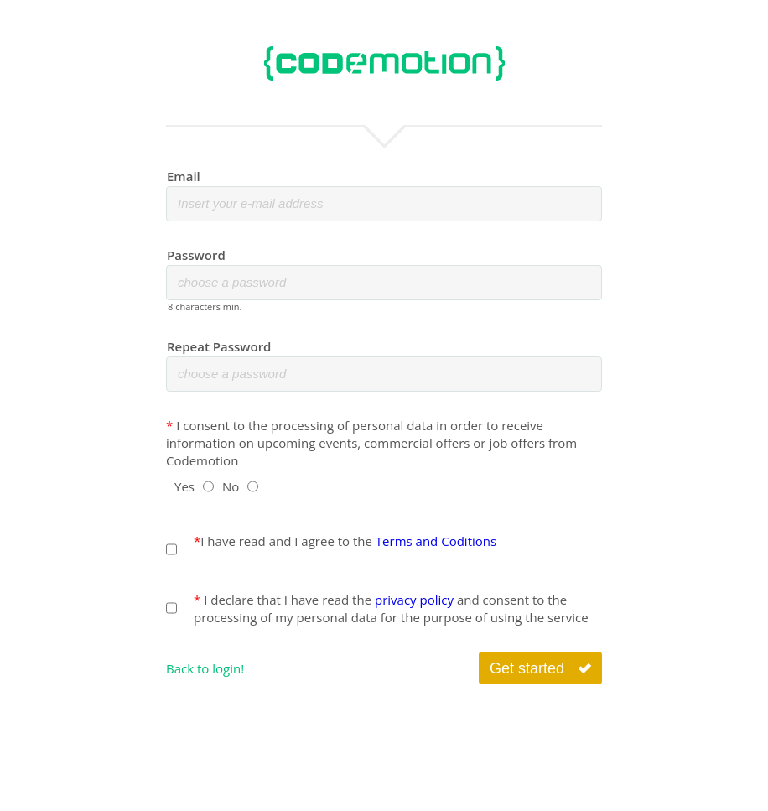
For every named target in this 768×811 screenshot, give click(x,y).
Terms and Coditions (436, 541)
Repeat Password (219, 346)
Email (183, 176)
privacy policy (414, 599)
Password (196, 255)
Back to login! (205, 668)
